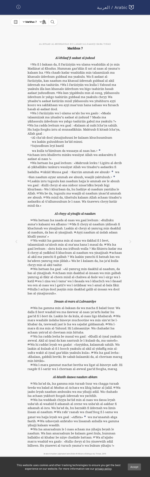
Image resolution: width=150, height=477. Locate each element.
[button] (100, 150)
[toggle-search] (52, 22)
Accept (134, 467)
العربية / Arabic (112, 7)
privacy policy (103, 468)
